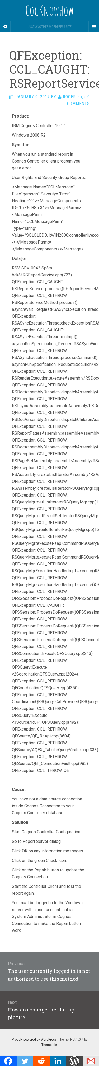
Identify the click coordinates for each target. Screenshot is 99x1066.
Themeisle (49, 1045)
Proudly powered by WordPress (34, 1039)
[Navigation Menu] (93, 26)
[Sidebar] (5, 26)
